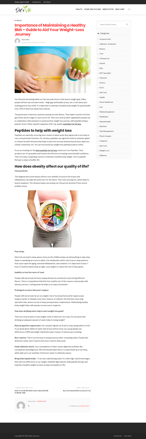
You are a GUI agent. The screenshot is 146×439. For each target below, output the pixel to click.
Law (101, 107)
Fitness (102, 83)
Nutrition (103, 126)
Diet (101, 68)
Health (79, 9)
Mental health (105, 121)
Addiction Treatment (108, 44)
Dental (102, 63)
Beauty (102, 49)
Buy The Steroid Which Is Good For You (77, 391)
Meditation (108, 9)
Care (101, 53)
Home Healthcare (92, 9)
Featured (103, 78)
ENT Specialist (105, 73)
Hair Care (103, 92)
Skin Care (119, 9)
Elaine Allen (26, 39)
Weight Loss (104, 150)
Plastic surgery (105, 136)
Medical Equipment (107, 112)
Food (101, 87)
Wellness (103, 155)
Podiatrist (103, 141)
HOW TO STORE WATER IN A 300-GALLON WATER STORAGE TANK (31, 392)
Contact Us (36, 2)
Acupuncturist (105, 39)
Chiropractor (105, 58)
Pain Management (107, 131)
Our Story (47, 2)
